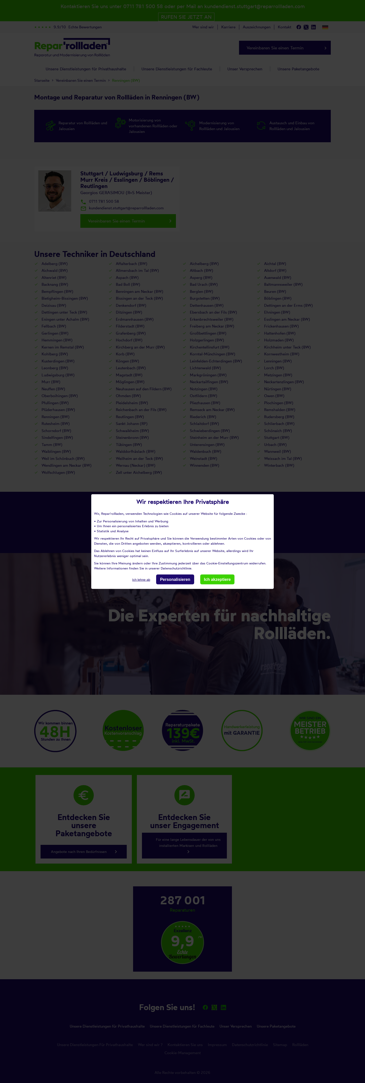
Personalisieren (175, 579)
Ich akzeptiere (217, 579)
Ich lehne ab (141, 580)
